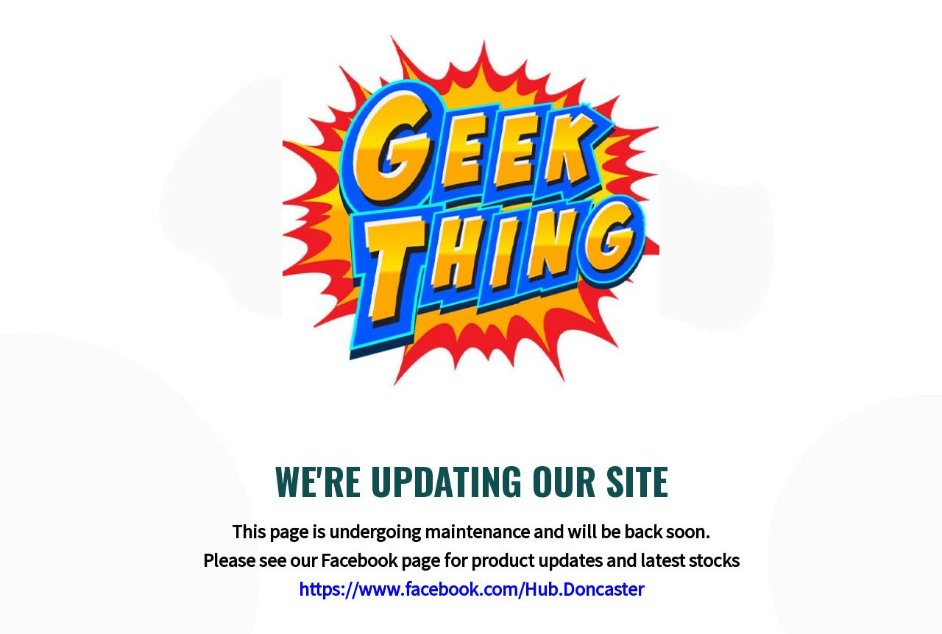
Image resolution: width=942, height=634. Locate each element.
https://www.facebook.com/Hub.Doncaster (471, 589)
